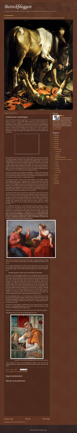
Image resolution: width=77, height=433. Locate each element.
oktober (57, 153)
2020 (55, 147)
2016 (55, 181)
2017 (55, 179)
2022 (55, 143)
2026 (55, 135)
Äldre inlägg (46, 419)
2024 (55, 139)
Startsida (27, 419)
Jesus (16, 371)
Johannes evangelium (22, 371)
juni (56, 164)
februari (57, 170)
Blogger (45, 430)
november (57, 151)
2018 (55, 177)
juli (56, 162)
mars (56, 168)
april (56, 166)
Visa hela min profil (57, 128)
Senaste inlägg (8, 419)
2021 (55, 145)
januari (57, 172)
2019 (55, 175)
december (57, 149)
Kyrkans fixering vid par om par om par (63, 159)
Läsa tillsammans (8, 15)
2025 (55, 137)
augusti (57, 155)
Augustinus (12, 371)
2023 (55, 141)
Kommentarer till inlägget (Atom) (18, 422)
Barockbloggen (17, 7)
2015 (55, 183)
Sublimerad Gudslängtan (60, 157)
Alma (63, 115)
